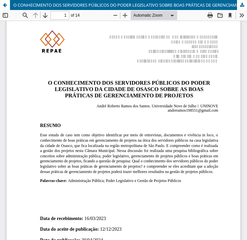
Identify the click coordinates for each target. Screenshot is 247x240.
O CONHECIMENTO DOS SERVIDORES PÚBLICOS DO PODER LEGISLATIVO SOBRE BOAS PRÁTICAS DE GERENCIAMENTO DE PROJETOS (130, 5)
